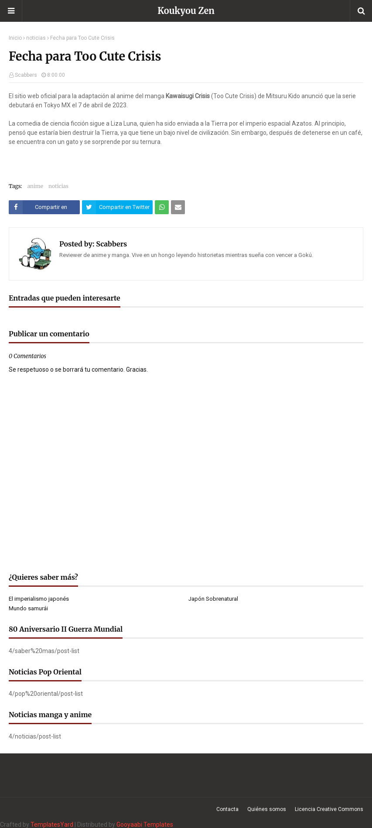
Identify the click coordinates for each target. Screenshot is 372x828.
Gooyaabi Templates (144, 824)
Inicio (15, 38)
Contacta (227, 809)
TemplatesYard (52, 824)
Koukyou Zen (186, 10)
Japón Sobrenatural (213, 598)
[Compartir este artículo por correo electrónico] (178, 207)
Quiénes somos (266, 809)
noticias (36, 38)
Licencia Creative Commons (329, 809)
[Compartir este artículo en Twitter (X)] (117, 207)
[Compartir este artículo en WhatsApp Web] (162, 207)
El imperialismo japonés (39, 598)
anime (35, 186)
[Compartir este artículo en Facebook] (44, 207)
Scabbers (26, 75)
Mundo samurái (28, 608)
